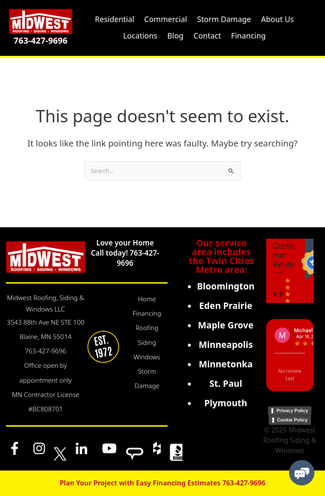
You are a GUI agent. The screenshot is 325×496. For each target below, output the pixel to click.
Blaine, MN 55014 (45, 336)
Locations (140, 35)
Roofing (146, 327)
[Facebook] (15, 448)
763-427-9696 (40, 40)
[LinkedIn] (81, 448)
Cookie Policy (292, 419)
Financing (147, 313)
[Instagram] (39, 448)
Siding (147, 342)
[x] (60, 448)
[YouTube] (109, 448)
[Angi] (134, 448)
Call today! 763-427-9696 (125, 258)
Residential (114, 19)
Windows (147, 357)
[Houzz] (156, 448)
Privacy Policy (292, 410)
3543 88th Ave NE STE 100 (45, 322)
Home (147, 299)
